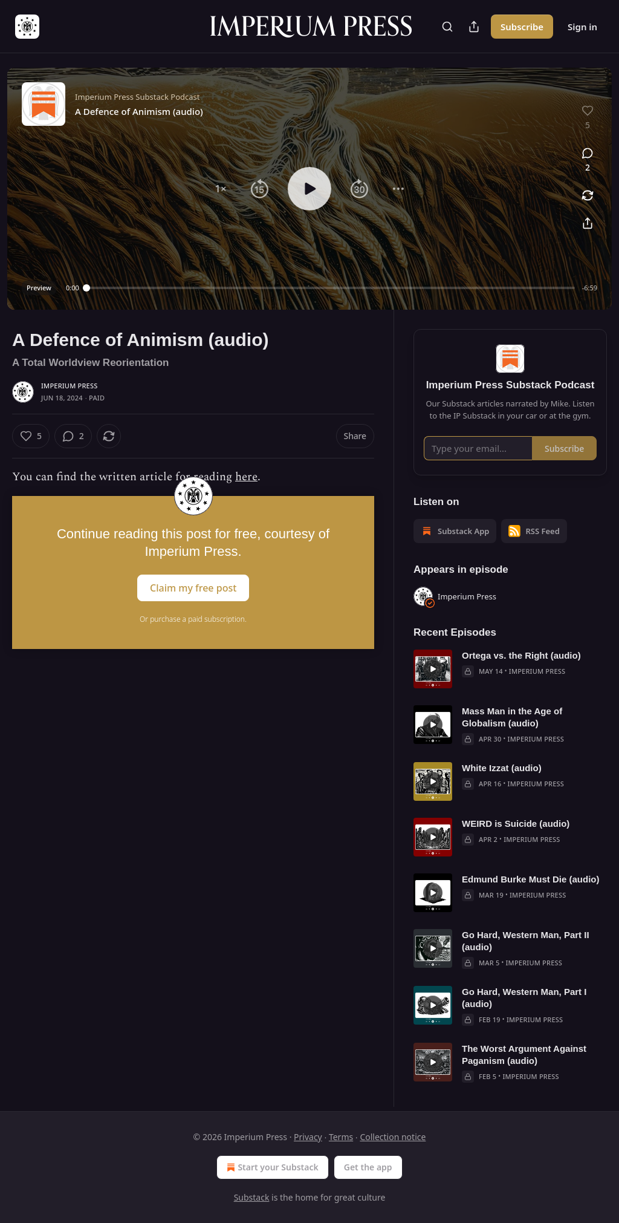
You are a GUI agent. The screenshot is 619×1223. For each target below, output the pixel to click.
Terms (341, 1137)
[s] (432, 669)
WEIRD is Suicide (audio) (515, 823)
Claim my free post (193, 588)
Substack (252, 1197)
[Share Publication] (474, 27)
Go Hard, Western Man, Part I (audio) (524, 998)
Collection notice (393, 1137)
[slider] (330, 288)
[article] (510, 669)
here (246, 477)
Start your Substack (271, 1167)
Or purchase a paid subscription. (193, 619)
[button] (221, 188)
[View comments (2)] (587, 160)
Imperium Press (69, 385)
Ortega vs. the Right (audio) (521, 655)
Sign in (582, 27)
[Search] (447, 27)
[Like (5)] (31, 436)
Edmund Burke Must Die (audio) (531, 879)
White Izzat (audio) (502, 768)
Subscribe (522, 27)
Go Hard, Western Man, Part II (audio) (525, 941)
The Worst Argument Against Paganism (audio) (524, 1054)
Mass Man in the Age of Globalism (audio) (512, 717)
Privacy (308, 1137)
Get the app (368, 1167)
